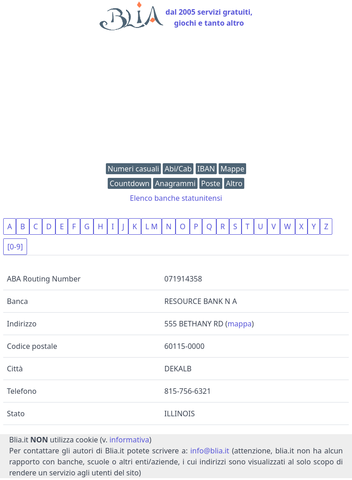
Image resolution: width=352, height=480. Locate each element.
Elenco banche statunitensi (176, 198)
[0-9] (15, 247)
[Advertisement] (176, 99)
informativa (129, 440)
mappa (239, 324)
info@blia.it (209, 451)
